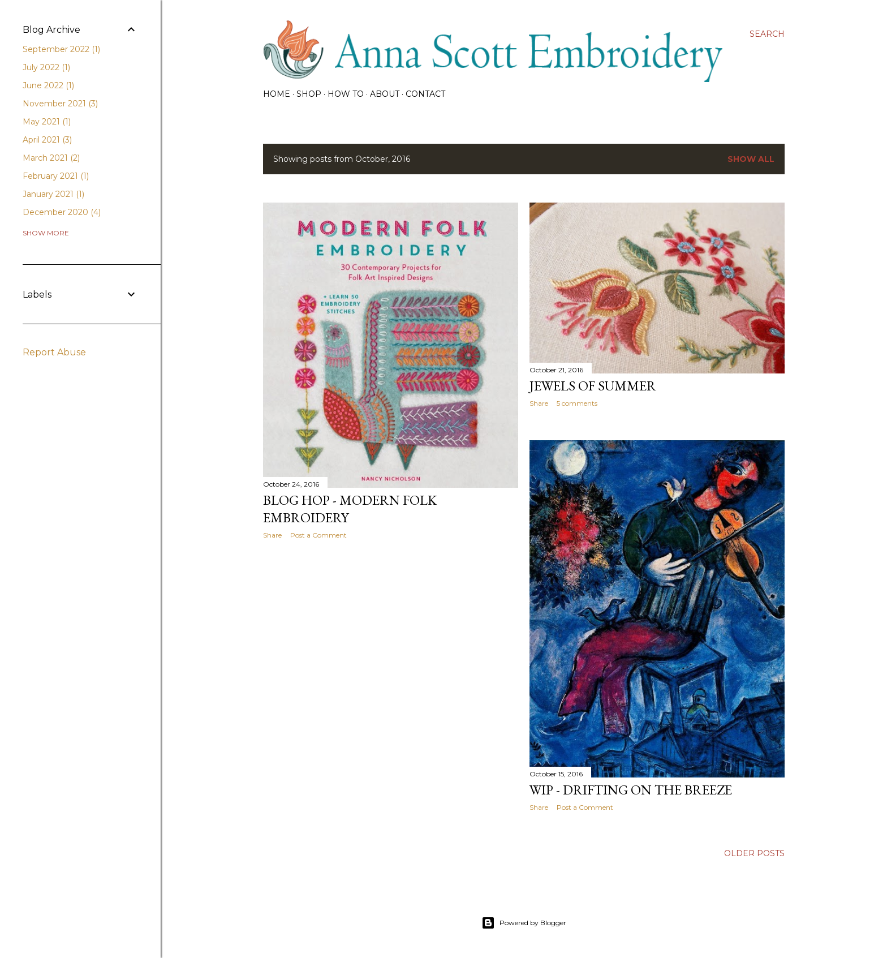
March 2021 (51, 158)
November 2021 (60, 103)
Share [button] (272, 535)
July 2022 (46, 67)
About (384, 94)
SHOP (308, 94)
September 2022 (61, 49)
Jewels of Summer (592, 385)
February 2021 (56, 176)
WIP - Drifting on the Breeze (630, 789)
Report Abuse (54, 352)
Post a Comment (318, 535)
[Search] (767, 34)
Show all (750, 159)
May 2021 (47, 122)
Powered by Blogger (523, 923)
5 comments (577, 403)
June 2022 (48, 85)
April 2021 (47, 140)
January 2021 (53, 194)
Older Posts (754, 853)
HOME (276, 94)
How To (346, 94)
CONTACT (425, 94)
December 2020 (62, 212)
